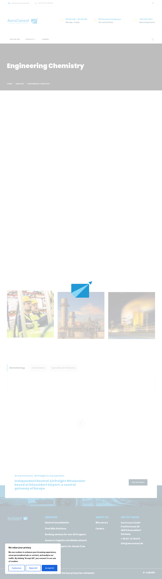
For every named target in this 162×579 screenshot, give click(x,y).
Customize (16, 568)
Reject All (33, 568)
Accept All (49, 568)
